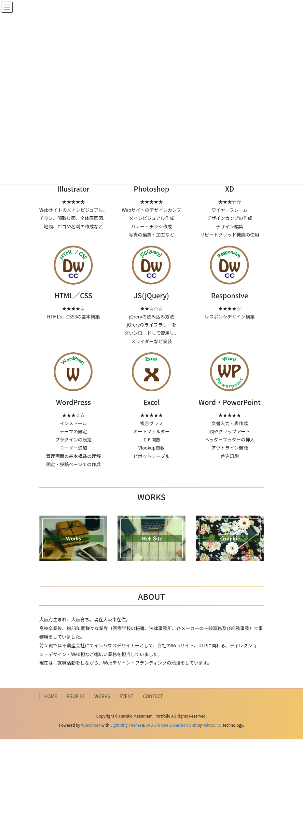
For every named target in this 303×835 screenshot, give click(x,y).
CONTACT (153, 791)
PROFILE (76, 791)
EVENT (126, 791)
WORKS (102, 791)
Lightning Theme (125, 820)
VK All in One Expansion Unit (171, 820)
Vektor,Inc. (212, 820)
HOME (50, 791)
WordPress (91, 820)
